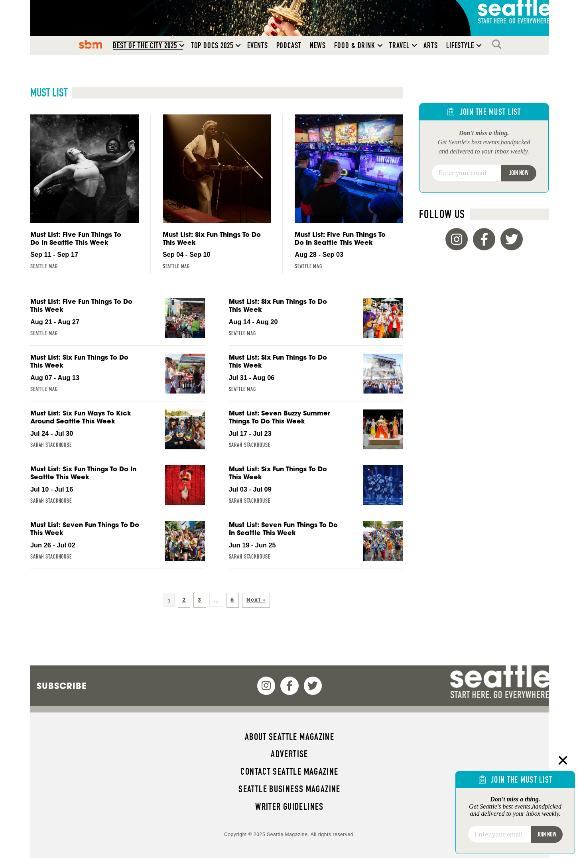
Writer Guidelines (289, 806)
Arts (430, 45)
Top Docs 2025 (212, 45)
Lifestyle (460, 45)
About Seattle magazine (289, 736)
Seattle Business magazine (289, 789)
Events (257, 45)
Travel (399, 45)
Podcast (289, 45)
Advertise (289, 754)
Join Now (518, 173)
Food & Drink (354, 45)
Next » (256, 599)
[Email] (466, 173)
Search (499, 44)
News (318, 45)
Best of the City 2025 (145, 45)
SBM (90, 44)
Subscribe (62, 685)
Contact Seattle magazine (289, 771)
